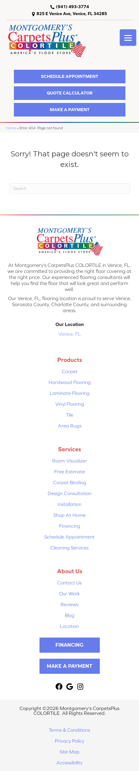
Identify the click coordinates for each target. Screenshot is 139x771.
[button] (69, 76)
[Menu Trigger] (128, 37)
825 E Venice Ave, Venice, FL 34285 (71, 13)
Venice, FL (69, 334)
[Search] (69, 188)
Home (11, 128)
